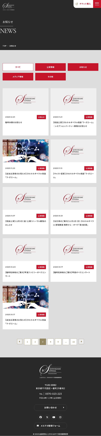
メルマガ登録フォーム (50, 425)
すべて (18, 67)
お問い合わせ (50, 407)
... (66, 342)
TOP (4, 46)
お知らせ (83, 67)
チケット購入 (85, 3)
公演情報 (50, 67)
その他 (50, 76)
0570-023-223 (53, 394)
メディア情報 (18, 76)
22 (74, 342)
